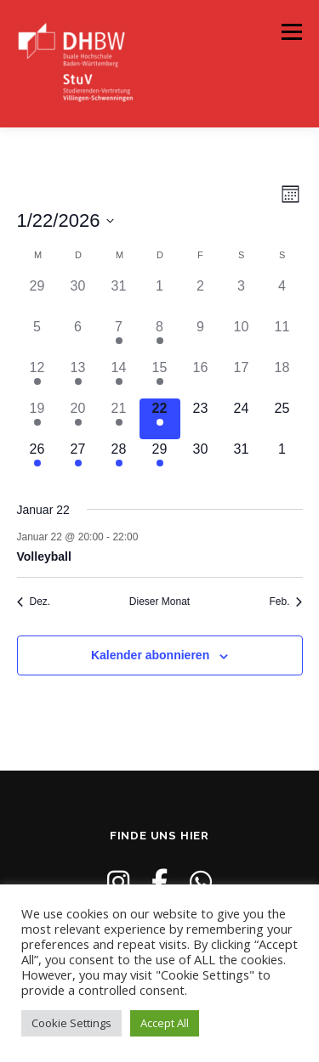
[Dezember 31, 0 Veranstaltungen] (119, 296)
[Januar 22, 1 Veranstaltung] (160, 418)
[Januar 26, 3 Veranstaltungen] (37, 459)
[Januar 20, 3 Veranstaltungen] (78, 418)
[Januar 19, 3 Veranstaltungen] (37, 418)
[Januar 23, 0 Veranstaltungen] (200, 418)
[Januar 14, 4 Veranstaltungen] (119, 378)
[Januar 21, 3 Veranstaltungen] (119, 418)
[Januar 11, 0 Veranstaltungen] (282, 337)
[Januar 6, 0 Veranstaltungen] (78, 337)
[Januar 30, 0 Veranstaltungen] (200, 459)
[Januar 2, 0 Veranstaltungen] (200, 296)
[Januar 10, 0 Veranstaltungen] (241, 337)
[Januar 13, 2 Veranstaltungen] (78, 378)
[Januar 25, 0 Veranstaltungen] (282, 418)
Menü (290, 32)
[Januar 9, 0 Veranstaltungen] (200, 337)
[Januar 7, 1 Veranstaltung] (119, 337)
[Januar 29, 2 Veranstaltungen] (160, 459)
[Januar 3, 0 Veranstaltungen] (241, 296)
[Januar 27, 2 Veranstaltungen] (78, 459)
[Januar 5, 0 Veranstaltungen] (37, 337)
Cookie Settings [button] (71, 1023)
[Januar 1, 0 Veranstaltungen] (160, 296)
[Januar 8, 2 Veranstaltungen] (160, 337)
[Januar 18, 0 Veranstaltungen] (282, 378)
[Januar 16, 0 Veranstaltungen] (200, 378)
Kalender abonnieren (150, 655)
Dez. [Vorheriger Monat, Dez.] (34, 601)
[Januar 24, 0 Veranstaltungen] (241, 418)
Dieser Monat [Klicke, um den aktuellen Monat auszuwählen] (159, 601)
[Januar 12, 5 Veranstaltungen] (37, 378)
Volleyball (44, 556)
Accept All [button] (164, 1023)
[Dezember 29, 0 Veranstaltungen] (37, 296)
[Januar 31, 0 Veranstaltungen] (241, 459)
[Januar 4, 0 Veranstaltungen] (282, 296)
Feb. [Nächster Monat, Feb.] (285, 601)
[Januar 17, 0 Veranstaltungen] (241, 378)
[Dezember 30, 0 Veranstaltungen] (78, 296)
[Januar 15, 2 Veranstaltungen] (160, 378)
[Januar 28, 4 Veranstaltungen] (119, 459)
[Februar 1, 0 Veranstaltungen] (282, 459)
